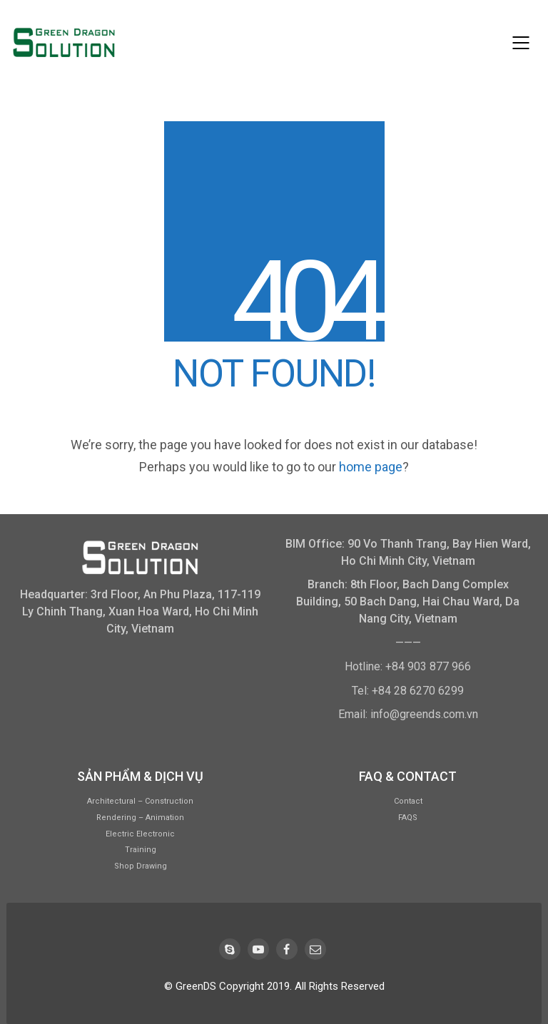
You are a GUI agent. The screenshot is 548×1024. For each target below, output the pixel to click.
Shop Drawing (140, 866)
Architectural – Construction (140, 801)
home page (370, 466)
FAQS (407, 817)
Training (140, 849)
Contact (408, 801)
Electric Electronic (140, 834)
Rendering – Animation (140, 817)
